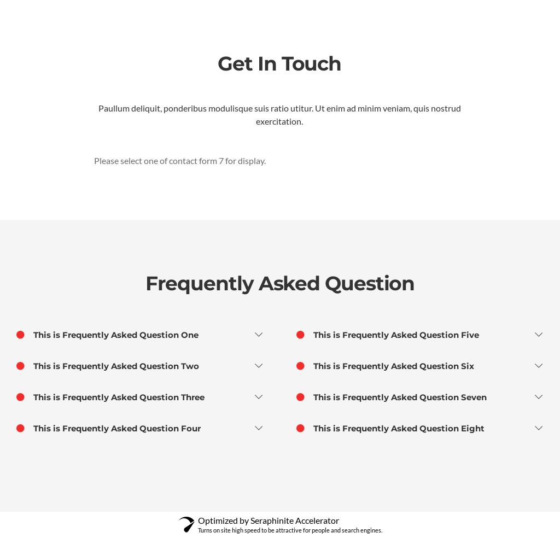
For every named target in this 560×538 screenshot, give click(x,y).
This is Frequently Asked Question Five (387, 335)
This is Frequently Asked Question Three (110, 397)
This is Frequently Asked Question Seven (391, 397)
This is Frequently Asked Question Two (107, 366)
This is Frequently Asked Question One (107, 335)
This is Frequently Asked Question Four (108, 428)
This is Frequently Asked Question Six (385, 366)
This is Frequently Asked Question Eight (390, 428)
